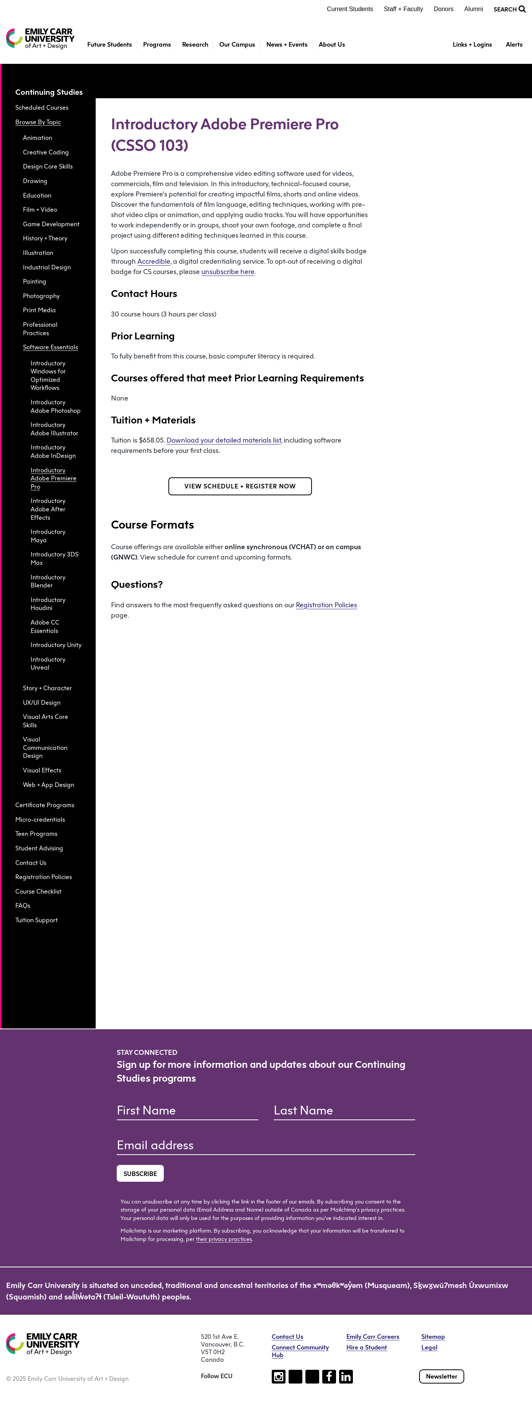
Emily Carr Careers (373, 1336)
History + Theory (45, 238)
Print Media (39, 310)
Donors (444, 9)
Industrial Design (47, 267)
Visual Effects (42, 770)
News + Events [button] (287, 44)
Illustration (38, 252)
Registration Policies (43, 877)
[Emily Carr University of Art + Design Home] (40, 38)
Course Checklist (38, 891)
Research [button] (195, 44)
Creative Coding (46, 152)
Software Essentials (50, 347)
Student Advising (39, 848)
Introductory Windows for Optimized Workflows (48, 376)
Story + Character (47, 688)
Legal (429, 1347)
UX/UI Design (41, 702)
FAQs (22, 905)
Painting (34, 281)
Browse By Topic (38, 122)
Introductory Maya (48, 536)
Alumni (473, 9)
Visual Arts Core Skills (45, 721)
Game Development (51, 224)
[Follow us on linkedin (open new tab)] (346, 1377)
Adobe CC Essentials (45, 626)
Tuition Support (36, 920)
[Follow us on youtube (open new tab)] (312, 1377)
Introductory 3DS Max (54, 558)
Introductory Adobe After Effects (48, 509)
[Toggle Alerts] (510, 44)
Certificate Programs (44, 805)
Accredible (153, 261)
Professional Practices (40, 329)
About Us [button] (332, 44)
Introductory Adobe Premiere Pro (54, 478)
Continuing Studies (49, 92)
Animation (37, 137)
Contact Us (30, 862)
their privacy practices (224, 1239)
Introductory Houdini (48, 604)
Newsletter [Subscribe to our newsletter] (441, 1376)
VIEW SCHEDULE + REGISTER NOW (240, 486)
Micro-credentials (40, 819)
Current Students (350, 9)
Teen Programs (36, 833)
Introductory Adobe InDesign (53, 451)
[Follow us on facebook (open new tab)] (329, 1377)
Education (37, 195)
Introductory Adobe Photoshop (56, 406)
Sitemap (433, 1336)
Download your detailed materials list (223, 440)
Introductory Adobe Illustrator (54, 429)
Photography (41, 296)
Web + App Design (48, 784)
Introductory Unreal (48, 664)
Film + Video (40, 209)
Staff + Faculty (403, 9)
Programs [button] (157, 44)
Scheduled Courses (42, 107)
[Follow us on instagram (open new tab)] (279, 1377)
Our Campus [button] (237, 44)
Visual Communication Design (45, 747)
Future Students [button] (109, 44)
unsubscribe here (228, 272)
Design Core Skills (48, 166)
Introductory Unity (56, 645)
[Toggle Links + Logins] (467, 44)
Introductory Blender (48, 581)
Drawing (35, 181)
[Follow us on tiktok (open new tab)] (295, 1377)
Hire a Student (366, 1347)
